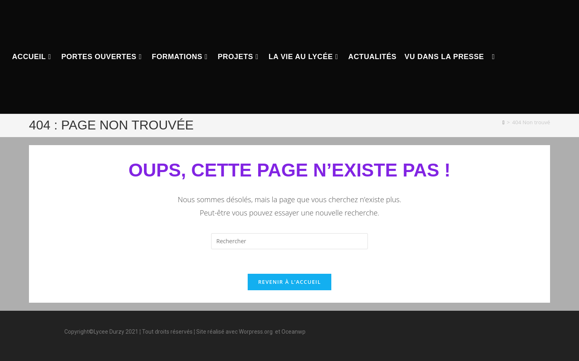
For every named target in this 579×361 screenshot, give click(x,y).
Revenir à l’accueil (289, 281)
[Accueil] (504, 122)
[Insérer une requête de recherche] (289, 241)
